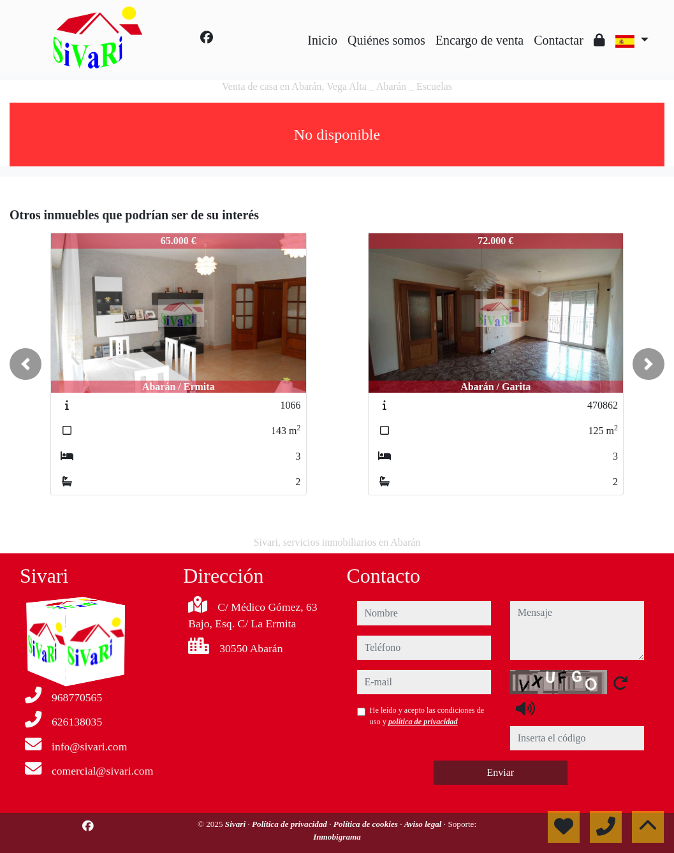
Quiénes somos (386, 40)
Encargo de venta (480, 40)
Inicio (322, 40)
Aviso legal (424, 824)
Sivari (236, 824)
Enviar (500, 772)
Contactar (558, 40)
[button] (25, 364)
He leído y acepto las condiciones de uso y (427, 716)
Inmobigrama (337, 837)
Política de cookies (366, 824)
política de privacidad (423, 721)
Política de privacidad (290, 824)
